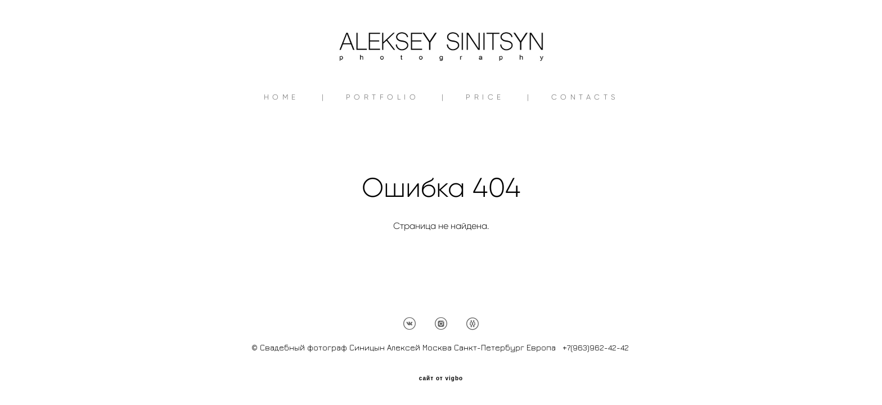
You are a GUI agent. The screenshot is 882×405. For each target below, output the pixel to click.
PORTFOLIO (383, 131)
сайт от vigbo (441, 378)
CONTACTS (585, 131)
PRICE (485, 131)
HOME (281, 131)
